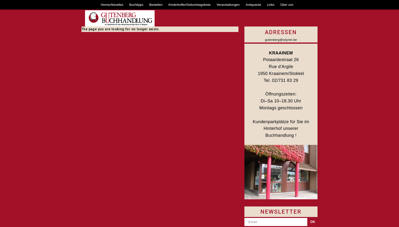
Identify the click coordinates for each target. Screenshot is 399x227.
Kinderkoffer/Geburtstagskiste (189, 4)
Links (270, 4)
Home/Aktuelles (112, 4)
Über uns (286, 4)
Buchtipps (136, 4)
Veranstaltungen (228, 4)
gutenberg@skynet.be (281, 40)
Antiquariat (253, 4)
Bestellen (155, 4)
